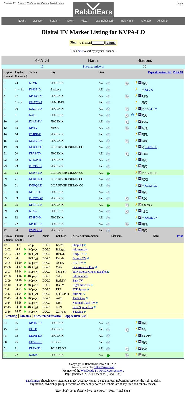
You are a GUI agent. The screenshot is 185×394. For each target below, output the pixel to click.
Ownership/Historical (48, 315)
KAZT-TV (151, 108)
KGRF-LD (151, 147)
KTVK (149, 89)
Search (54, 20)
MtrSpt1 (77, 293)
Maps (84, 20)
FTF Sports (79, 289)
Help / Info (127, 20)
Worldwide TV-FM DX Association (102, 370)
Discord (22, 3)
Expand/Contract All (159, 72)
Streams (25, 315)
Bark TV (77, 280)
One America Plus (83, 267)
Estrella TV (79, 258)
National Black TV (83, 302)
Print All (178, 72)
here (80, 51)
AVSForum (43, 3)
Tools (70, 20)
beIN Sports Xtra (82, 307)
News (21, 20)
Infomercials (79, 249)
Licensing (11, 315)
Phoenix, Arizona (93, 66)
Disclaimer (32, 380)
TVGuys (31, 3)
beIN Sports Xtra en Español (89, 271)
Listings (37, 20)
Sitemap (146, 20)
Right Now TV (81, 285)
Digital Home (57, 3)
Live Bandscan (104, 20)
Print (180, 236)
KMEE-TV (151, 217)
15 (41, 66)
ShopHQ (77, 245)
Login (180, 3)
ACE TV (77, 262)
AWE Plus (78, 298)
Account (162, 20)
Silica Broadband (104, 367)
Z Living (77, 311)
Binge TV (78, 253)
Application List (75, 315)
